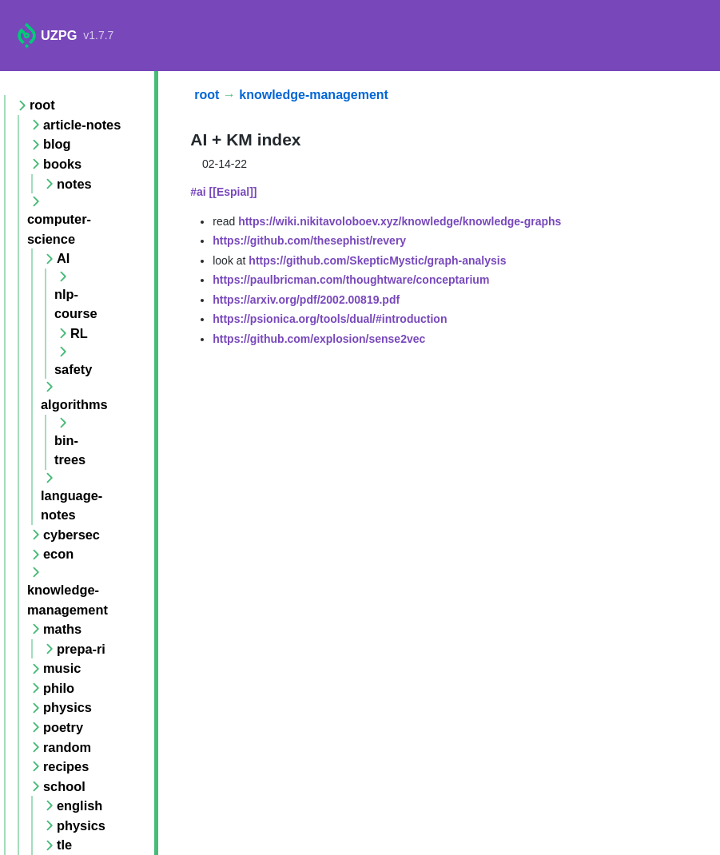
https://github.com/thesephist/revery (309, 240)
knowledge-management (313, 94)
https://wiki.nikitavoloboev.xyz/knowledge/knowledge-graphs (399, 221)
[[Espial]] (233, 191)
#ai (197, 191)
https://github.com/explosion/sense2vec (319, 338)
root (206, 94)
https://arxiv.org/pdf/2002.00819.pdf (306, 299)
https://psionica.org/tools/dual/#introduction (330, 318)
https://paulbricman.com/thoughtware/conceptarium (351, 279)
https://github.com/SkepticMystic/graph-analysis (377, 260)
